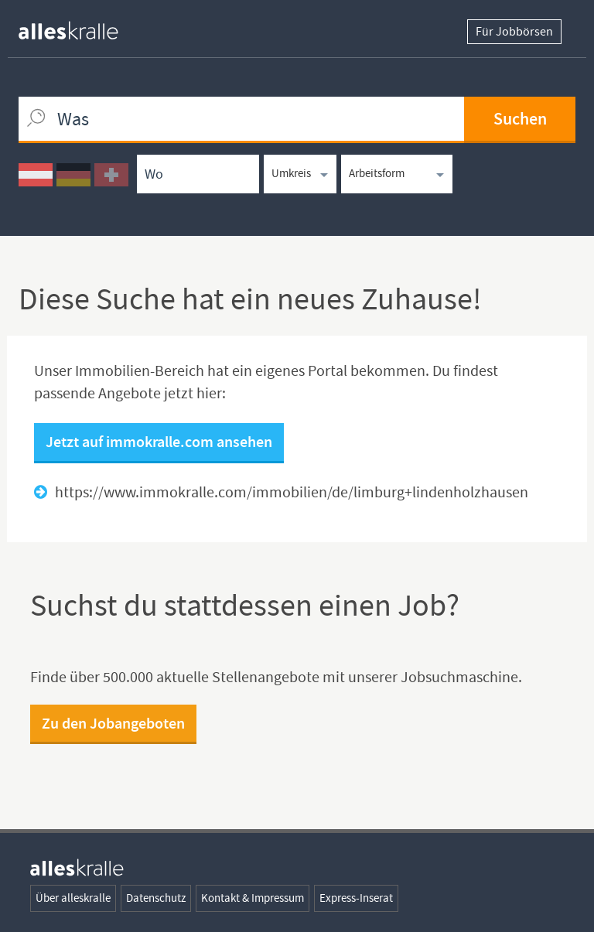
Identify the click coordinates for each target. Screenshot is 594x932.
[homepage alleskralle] (80, 27)
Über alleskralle (73, 898)
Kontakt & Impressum (252, 898)
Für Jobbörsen (514, 31)
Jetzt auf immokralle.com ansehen (159, 442)
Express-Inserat (356, 898)
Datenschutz (156, 898)
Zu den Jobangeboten (113, 723)
